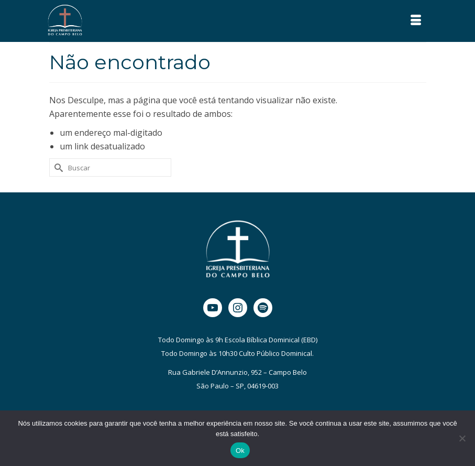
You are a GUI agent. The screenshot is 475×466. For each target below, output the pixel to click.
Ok (240, 450)
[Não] (462, 438)
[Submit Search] (57, 167)
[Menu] (416, 21)
